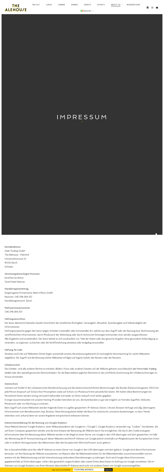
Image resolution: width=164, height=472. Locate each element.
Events (87, 5)
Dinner (61, 5)
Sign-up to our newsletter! (61, 470)
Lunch (49, 5)
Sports (101, 5)
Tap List (36, 5)
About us (115, 5)
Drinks (74, 5)
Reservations (133, 5)
